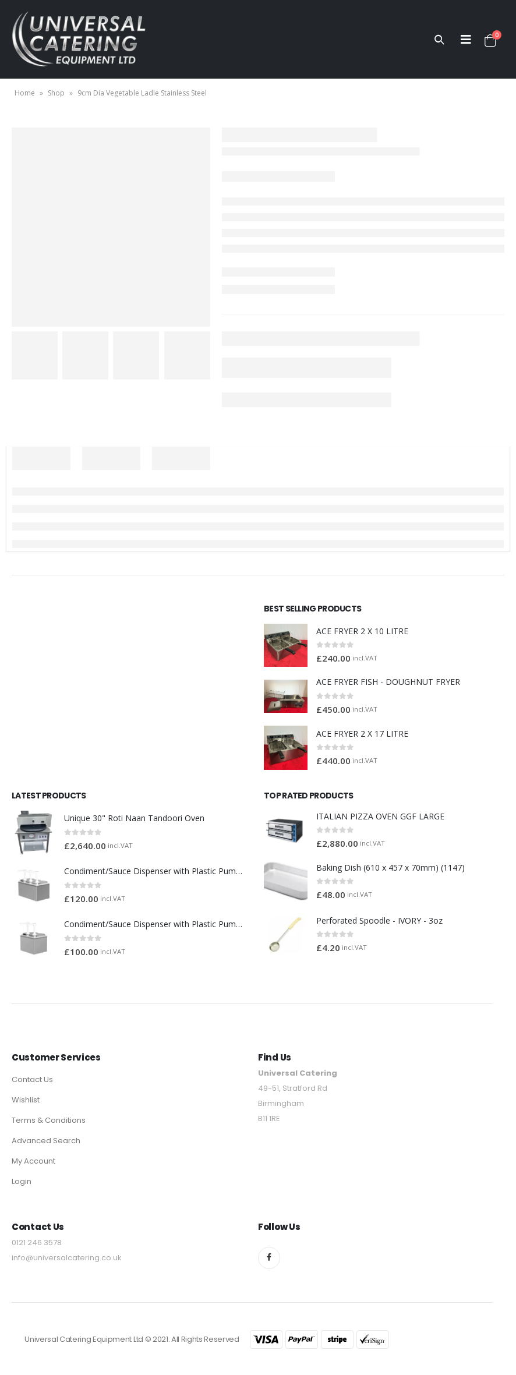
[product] (286, 645)
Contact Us (32, 1079)
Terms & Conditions (49, 1120)
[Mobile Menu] (466, 40)
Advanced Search (46, 1140)
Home (25, 93)
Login (21, 1181)
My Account (33, 1161)
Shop (56, 93)
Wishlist (26, 1099)
